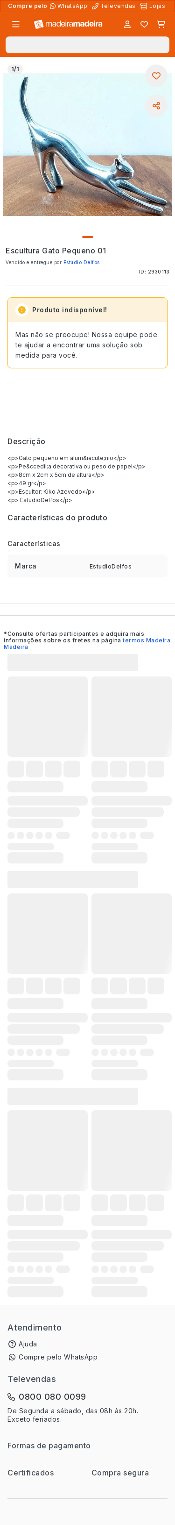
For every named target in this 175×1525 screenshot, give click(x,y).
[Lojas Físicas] (153, 6)
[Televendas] (115, 6)
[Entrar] (127, 24)
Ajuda (28, 1344)
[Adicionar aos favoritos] (156, 76)
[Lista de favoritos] (144, 24)
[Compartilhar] (156, 105)
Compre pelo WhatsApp (58, 1357)
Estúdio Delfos (81, 262)
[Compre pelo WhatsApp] (70, 6)
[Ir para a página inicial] (68, 24)
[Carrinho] (161, 24)
